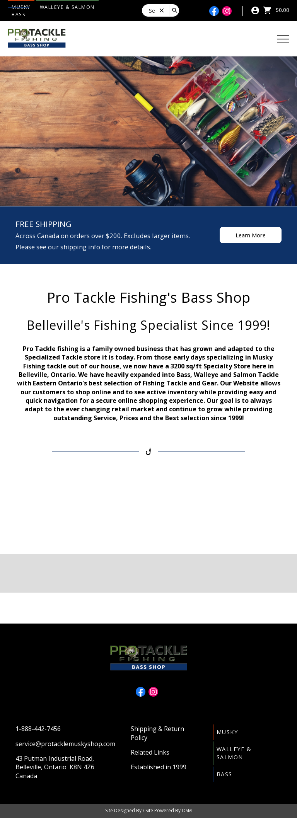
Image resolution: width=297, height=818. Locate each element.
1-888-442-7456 (38, 728)
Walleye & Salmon (67, 7)
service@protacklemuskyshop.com (65, 744)
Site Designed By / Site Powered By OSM (148, 810)
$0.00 (276, 10)
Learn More (251, 235)
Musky (227, 732)
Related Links (150, 752)
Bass (19, 14)
